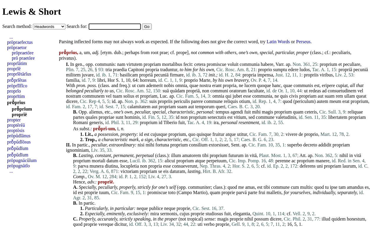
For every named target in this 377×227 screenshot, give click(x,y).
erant (216, 85)
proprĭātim (17, 63)
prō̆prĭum (22, 108)
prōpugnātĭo (18, 165)
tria (108, 69)
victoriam (129, 171)
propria (152, 69)
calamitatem (139, 106)
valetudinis (286, 117)
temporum (205, 106)
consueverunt (184, 165)
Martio (199, 192)
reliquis (231, 101)
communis (105, 64)
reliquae (355, 111)
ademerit (154, 85)
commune (213, 101)
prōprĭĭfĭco (17, 85)
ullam (349, 96)
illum (176, 155)
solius (128, 96)
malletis (274, 192)
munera (97, 165)
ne (241, 85)
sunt (119, 117)
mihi (256, 111)
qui (228, 96)
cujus (185, 213)
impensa (265, 74)
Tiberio (170, 122)
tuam (117, 96)
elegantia (241, 213)
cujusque (159, 134)
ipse (334, 187)
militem (73, 74)
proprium (328, 64)
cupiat (342, 85)
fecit (187, 64)
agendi (237, 111)
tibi (205, 155)
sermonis (168, 213)
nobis (169, 85)
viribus (326, 74)
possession (108, 134)
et (340, 64)
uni (320, 165)
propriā (345, 69)
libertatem (337, 117)
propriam (152, 64)
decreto (310, 144)
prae (164, 52)
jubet (237, 96)
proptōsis (15, 130)
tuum (104, 192)
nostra (205, 85)
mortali (98, 160)
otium (244, 101)
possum (261, 218)
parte (252, 192)
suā (166, 90)
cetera (200, 64)
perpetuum (216, 160)
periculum (304, 101)
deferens (307, 165)
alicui (170, 160)
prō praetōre (23, 58)
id (113, 101)
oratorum (238, 90)
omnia (181, 85)
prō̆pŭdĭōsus (19, 141)
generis (96, 122)
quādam (177, 90)
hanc (276, 85)
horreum (148, 80)
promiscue (216, 64)
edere (293, 69)
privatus (66, 58)
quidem (338, 218)
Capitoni (136, 69)
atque (231, 134)
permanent (123, 155)
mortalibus (172, 64)
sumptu (280, 69)
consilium (198, 144)
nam (121, 64)
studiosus (214, 213)
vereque (105, 224)
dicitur (121, 224)
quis (284, 96)
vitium (240, 117)
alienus (95, 111)
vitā (253, 155)
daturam (177, 171)
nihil (343, 155)
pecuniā (360, 69)
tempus (222, 111)
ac (294, 160)
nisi (141, 144)
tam (342, 187)
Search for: (78, 26)
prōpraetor (17, 47)
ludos (305, 69)
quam (298, 111)
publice (156, 208)
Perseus (303, 41)
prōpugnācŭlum (22, 160)
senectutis (217, 117)
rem (339, 96)
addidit (324, 144)
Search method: (17, 26)
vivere (291, 134)
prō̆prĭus (16, 102)
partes (78, 117)
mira (155, 213)
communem (93, 96)
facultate (256, 90)
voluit (232, 64)
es (367, 187)
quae (193, 85)
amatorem (191, 155)
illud (326, 218)
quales (91, 117)
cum (141, 85)
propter (14, 119)
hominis (132, 117)
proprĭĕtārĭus (19, 73)
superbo (294, 144)
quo (191, 134)
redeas (315, 90)
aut (321, 96)
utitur (242, 134)
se (160, 171)
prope (181, 52)
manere (322, 160)
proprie (91, 192)
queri (220, 106)
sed (252, 117)
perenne (282, 160)
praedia (120, 69)
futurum (236, 155)
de (301, 134)
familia (72, 80)
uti (200, 224)
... (11, 36)
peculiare (351, 64)
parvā (241, 192)
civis (293, 96)
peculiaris (341, 52)
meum (335, 101)
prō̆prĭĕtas (17, 80)
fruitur (218, 134)
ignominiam (77, 150)
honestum (356, 218)
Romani (80, 122)
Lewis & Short (31, 11)
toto (172, 192)
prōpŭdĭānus (18, 135)
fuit (247, 111)
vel (360, 90)
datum (112, 160)
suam (330, 96)
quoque (264, 85)
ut (134, 85)
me (241, 187)
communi (219, 90)
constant (103, 155)
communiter (199, 187)
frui (262, 192)
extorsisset (219, 144)
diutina (111, 165)
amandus (355, 187)
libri (101, 80)
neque (142, 208)
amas (250, 187)
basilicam (129, 74)
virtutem (134, 64)
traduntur (168, 69)
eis (166, 171)
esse (247, 96)
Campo (185, 192)
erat (346, 101)
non (205, 90)
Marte (204, 80)
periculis (182, 101)
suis (153, 101)
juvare (88, 74)
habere (267, 64)
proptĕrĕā (16, 125)
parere (197, 101)
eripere (328, 85)
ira (216, 122)
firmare (176, 74)
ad (324, 90)
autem (322, 101)
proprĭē (14, 68)
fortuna (162, 144)
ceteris (311, 111)
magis (267, 111)
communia (250, 64)
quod (287, 101)
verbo (209, 224)
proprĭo (14, 91)
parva (83, 165)
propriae (106, 117)
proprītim (16, 96)
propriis (311, 74)
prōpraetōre (23, 52)
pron (80, 85)
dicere (71, 101)
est (317, 85)
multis (306, 187)
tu (326, 187)
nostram (73, 96)
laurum (349, 165)
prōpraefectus (20, 42)
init (212, 74)
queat (361, 96)
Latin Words (278, 41)
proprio (265, 69)
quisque (203, 134)
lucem (250, 85)
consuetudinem (342, 90)
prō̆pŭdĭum (17, 148)
